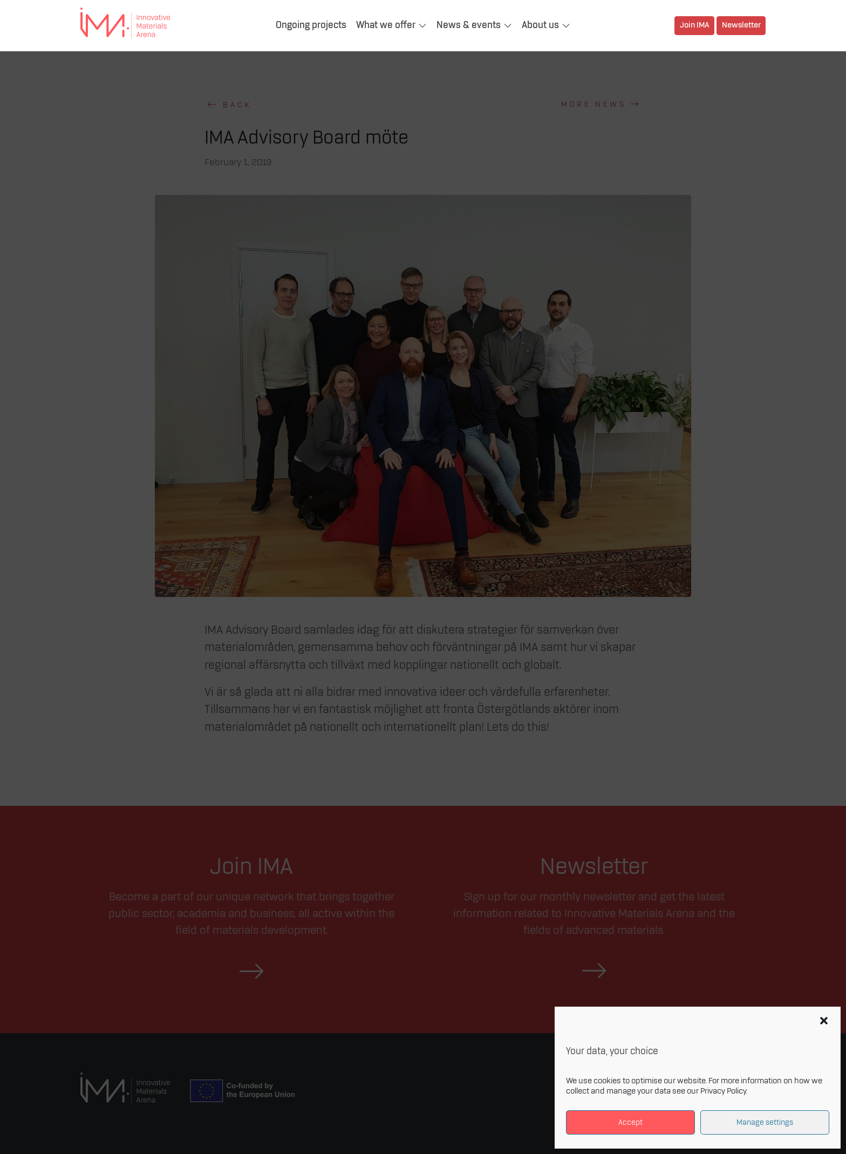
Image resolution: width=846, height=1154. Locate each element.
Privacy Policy (723, 1091)
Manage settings (764, 1122)
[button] (823, 1020)
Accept (630, 1122)
